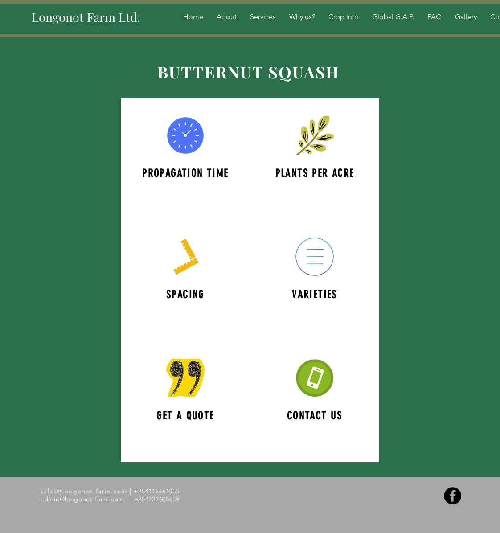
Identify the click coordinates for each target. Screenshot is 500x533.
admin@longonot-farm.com (82, 499)
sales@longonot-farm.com (84, 491)
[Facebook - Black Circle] (452, 495)
